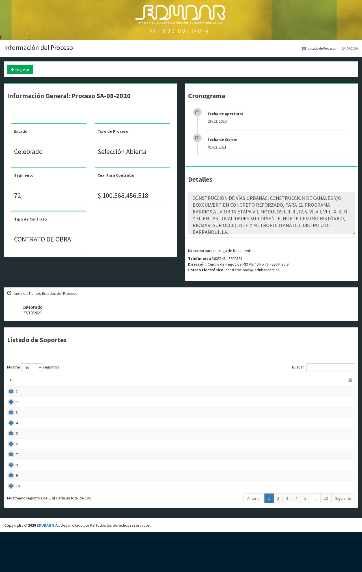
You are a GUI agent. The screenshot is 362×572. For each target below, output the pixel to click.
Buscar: (323, 367)
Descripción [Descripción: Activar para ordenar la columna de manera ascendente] (139, 380)
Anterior (254, 538)
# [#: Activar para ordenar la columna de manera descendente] (11, 380)
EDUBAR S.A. (48, 564)
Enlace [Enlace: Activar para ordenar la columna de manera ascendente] (321, 380)
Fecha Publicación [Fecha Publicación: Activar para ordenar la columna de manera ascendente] (248, 380)
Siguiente (343, 538)
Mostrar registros (33, 367)
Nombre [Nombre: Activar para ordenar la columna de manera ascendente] (30, 380)
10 (12, 521)
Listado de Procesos (319, 48)
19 (326, 538)
